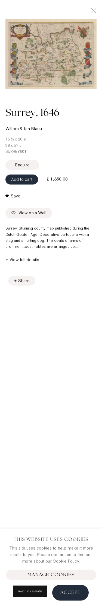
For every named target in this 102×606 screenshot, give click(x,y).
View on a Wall (29, 215)
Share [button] (24, 282)
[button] (12, 197)
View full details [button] (24, 261)
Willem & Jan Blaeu (23, 130)
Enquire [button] (22, 166)
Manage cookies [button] (51, 588)
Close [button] (92, 12)
